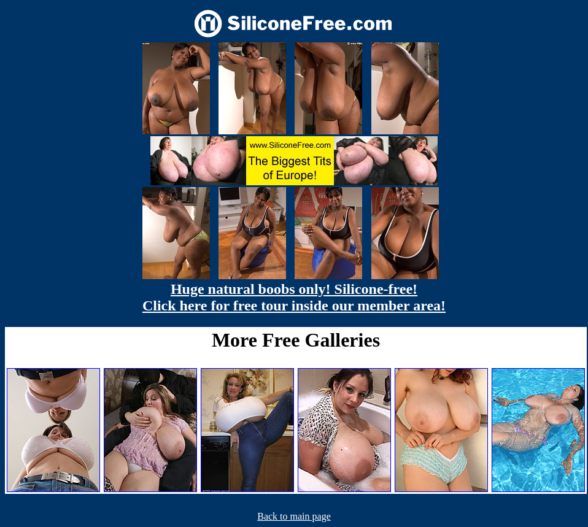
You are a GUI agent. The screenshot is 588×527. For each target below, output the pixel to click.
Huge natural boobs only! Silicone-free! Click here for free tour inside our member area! (294, 297)
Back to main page (294, 516)
